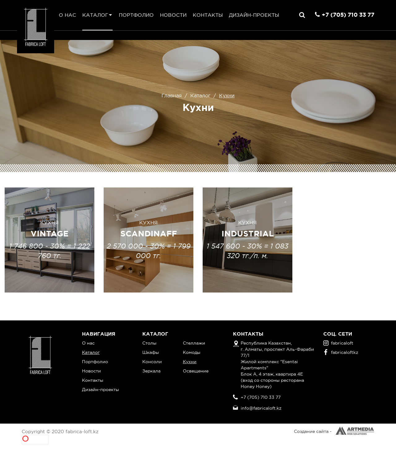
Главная (171, 95)
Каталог (95, 15)
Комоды (191, 352)
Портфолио (136, 15)
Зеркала (151, 370)
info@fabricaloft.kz (261, 408)
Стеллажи (194, 343)
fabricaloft (338, 343)
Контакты (208, 15)
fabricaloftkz (341, 352)
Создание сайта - (334, 431)
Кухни (189, 361)
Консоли (152, 361)
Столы (149, 343)
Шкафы (150, 352)
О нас (67, 15)
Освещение (196, 370)
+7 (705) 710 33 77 (348, 14)
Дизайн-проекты (254, 15)
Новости (173, 15)
